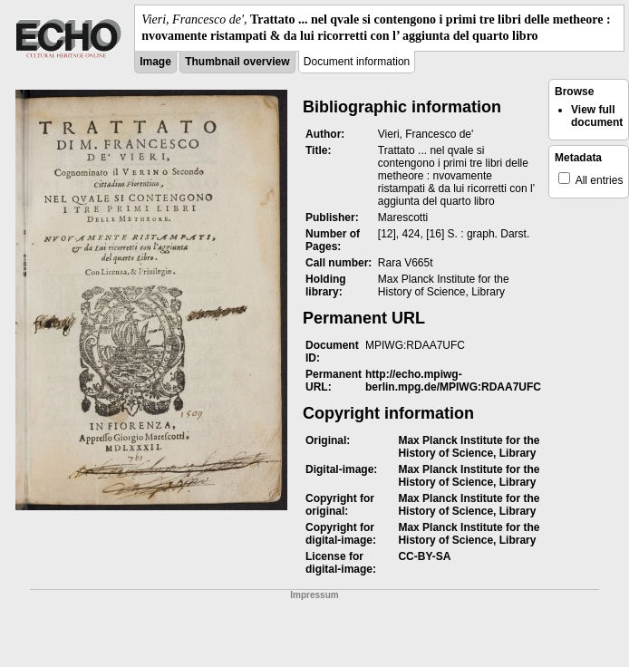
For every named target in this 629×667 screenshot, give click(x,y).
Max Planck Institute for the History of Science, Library (468, 446)
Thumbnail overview (237, 61)
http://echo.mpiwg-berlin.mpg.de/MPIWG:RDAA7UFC (453, 380)
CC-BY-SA (424, 556)
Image (155, 61)
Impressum (314, 595)
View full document (597, 116)
